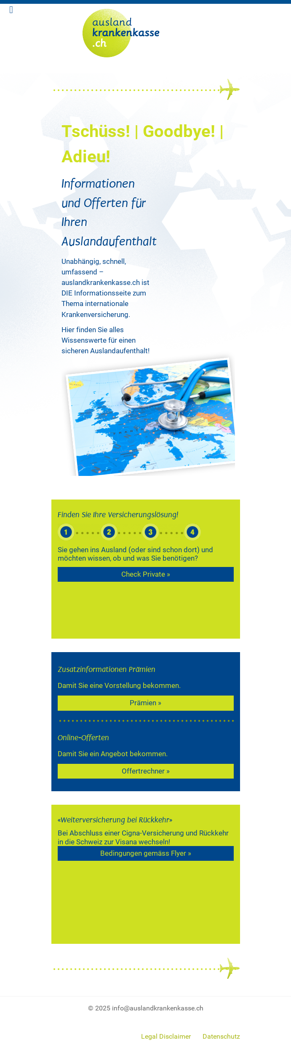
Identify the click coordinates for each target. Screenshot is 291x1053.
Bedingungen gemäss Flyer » (145, 853)
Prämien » (145, 702)
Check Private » (145, 574)
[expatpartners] (145, 30)
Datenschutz (221, 1036)
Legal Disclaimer (166, 1036)
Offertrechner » (146, 771)
